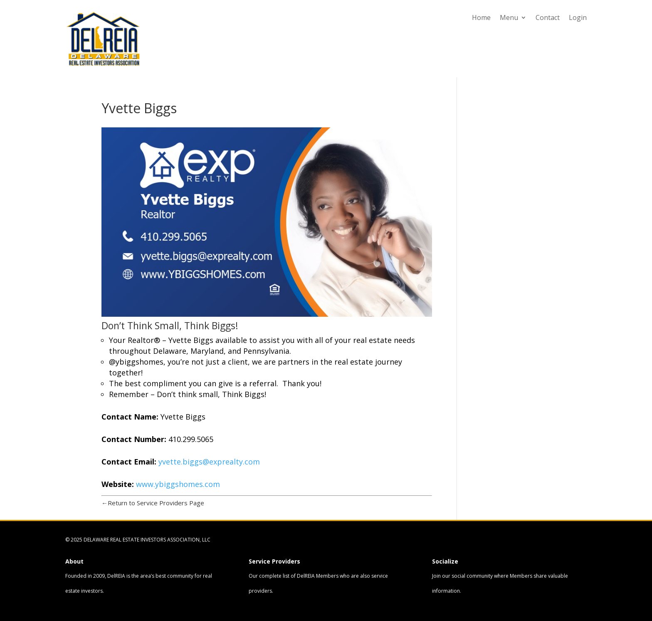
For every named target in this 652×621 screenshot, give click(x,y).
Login (578, 18)
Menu (509, 18)
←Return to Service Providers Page (152, 503)
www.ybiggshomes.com (178, 484)
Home (481, 18)
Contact (548, 18)
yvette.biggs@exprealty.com (210, 462)
